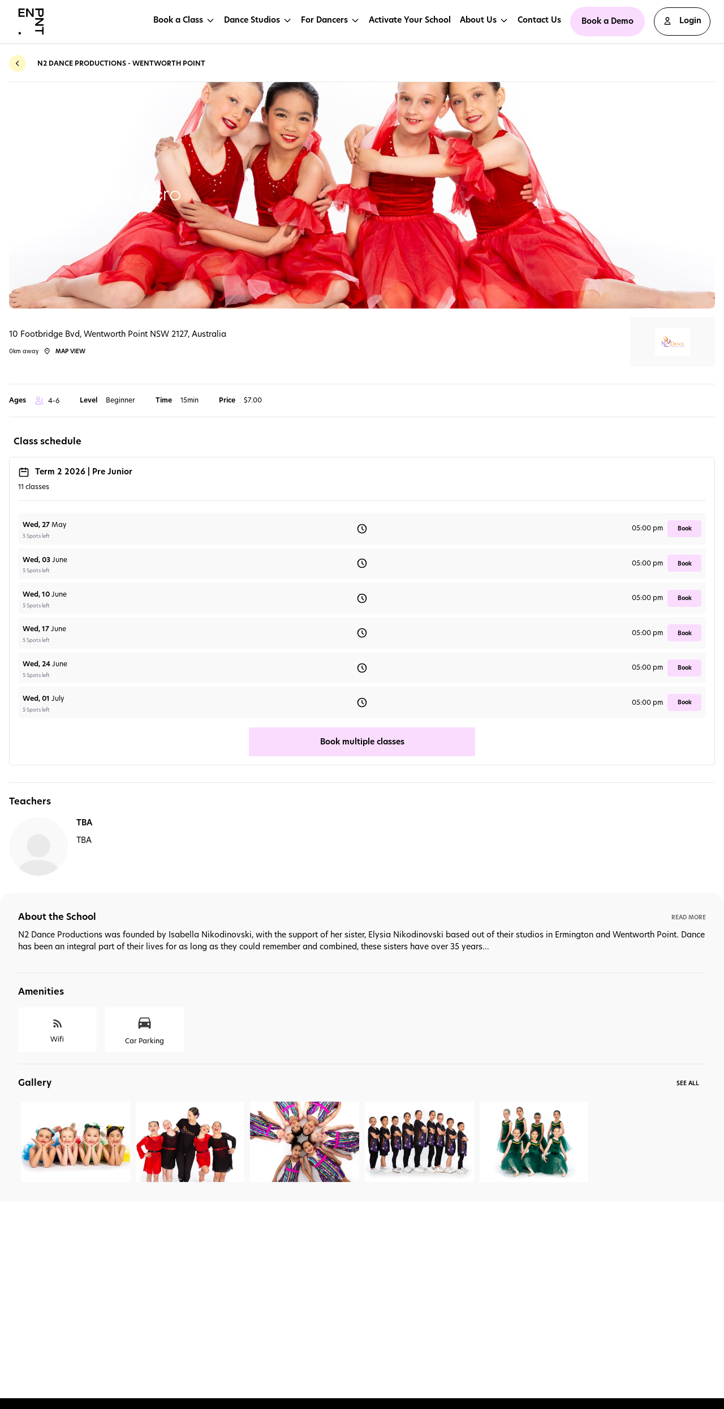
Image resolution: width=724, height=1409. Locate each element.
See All (687, 1083)
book (685, 528)
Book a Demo (607, 21)
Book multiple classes (362, 741)
